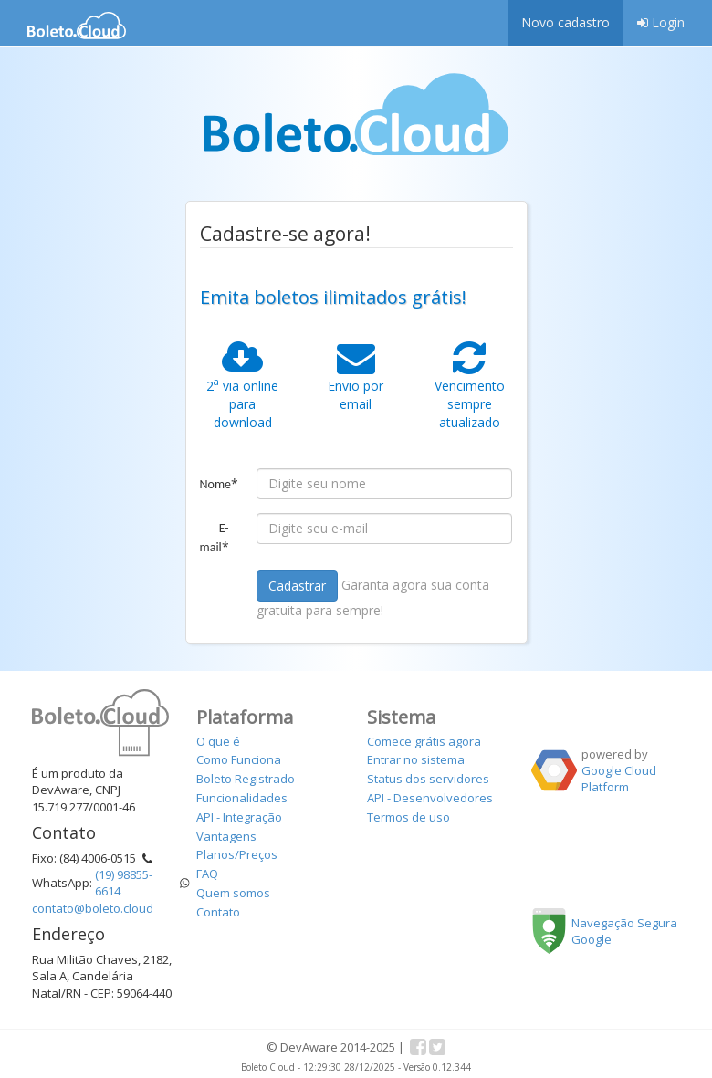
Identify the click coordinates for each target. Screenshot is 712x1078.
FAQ (207, 873)
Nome (219, 483)
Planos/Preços (236, 854)
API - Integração (239, 817)
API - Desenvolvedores (430, 798)
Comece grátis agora (424, 741)
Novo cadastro (565, 22)
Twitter (437, 1047)
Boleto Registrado (245, 778)
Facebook (418, 1047)
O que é (218, 741)
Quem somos (233, 892)
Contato (218, 912)
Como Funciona (238, 759)
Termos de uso (408, 817)
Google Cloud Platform (618, 778)
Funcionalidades (242, 798)
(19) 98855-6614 (123, 882)
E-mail (214, 537)
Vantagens (226, 836)
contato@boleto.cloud (92, 908)
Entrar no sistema (416, 759)
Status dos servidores (428, 778)
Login (661, 22)
